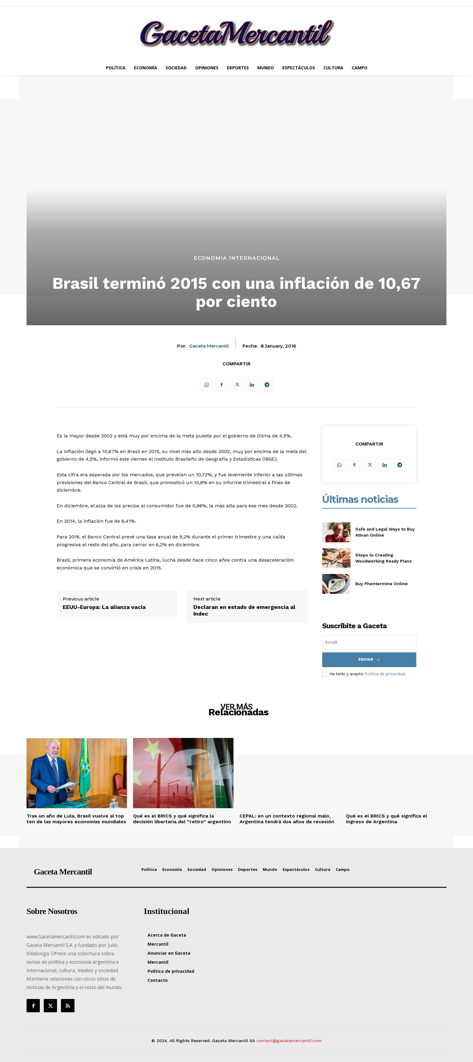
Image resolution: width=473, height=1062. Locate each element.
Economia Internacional (237, 258)
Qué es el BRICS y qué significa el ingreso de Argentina (386, 818)
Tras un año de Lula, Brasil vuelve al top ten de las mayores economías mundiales (76, 818)
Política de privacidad (384, 674)
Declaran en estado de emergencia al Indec (244, 610)
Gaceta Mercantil (209, 346)
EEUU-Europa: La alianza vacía (104, 607)
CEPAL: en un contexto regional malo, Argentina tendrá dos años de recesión (287, 818)
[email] (369, 642)
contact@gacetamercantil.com (289, 1040)
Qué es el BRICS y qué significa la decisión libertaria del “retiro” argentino (182, 818)
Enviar (369, 660)
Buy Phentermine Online (381, 583)
